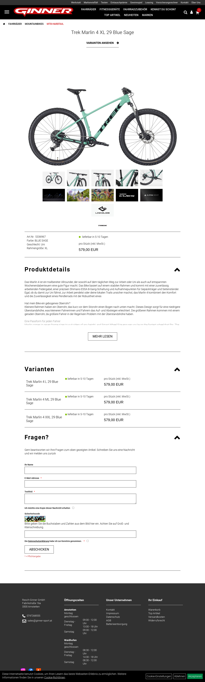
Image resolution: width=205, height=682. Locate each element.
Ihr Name (29, 464)
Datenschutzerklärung (38, 541)
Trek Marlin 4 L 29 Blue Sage (42, 383)
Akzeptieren (195, 676)
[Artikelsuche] (185, 13)
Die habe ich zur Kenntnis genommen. (53, 541)
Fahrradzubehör (135, 9)
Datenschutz (113, 616)
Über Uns (196, 2)
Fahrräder (88, 9)
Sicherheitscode (32, 514)
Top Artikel (112, 15)
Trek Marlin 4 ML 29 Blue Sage (43, 401)
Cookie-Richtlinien (54, 677)
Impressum (112, 613)
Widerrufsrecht (156, 620)
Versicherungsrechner (167, 2)
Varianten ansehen (100, 42)
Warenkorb (154, 609)
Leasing (149, 2)
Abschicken (39, 549)
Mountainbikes (34, 24)
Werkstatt (76, 2)
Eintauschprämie (119, 2)
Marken (147, 15)
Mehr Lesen (103, 336)
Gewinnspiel (136, 2)
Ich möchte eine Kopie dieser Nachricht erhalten (47, 508)
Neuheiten (131, 15)
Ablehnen (179, 676)
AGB (108, 620)
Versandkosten (156, 616)
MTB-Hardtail (55, 24)
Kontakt (184, 2)
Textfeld (28, 491)
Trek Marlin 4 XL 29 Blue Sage (102, 32)
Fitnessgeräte (110, 9)
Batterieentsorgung (116, 624)
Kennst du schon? (163, 9)
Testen (104, 2)
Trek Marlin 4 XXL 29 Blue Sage (44, 419)
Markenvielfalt (91, 2)
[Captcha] (80, 534)
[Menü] (7, 12)
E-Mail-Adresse (32, 478)
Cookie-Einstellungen (159, 676)
